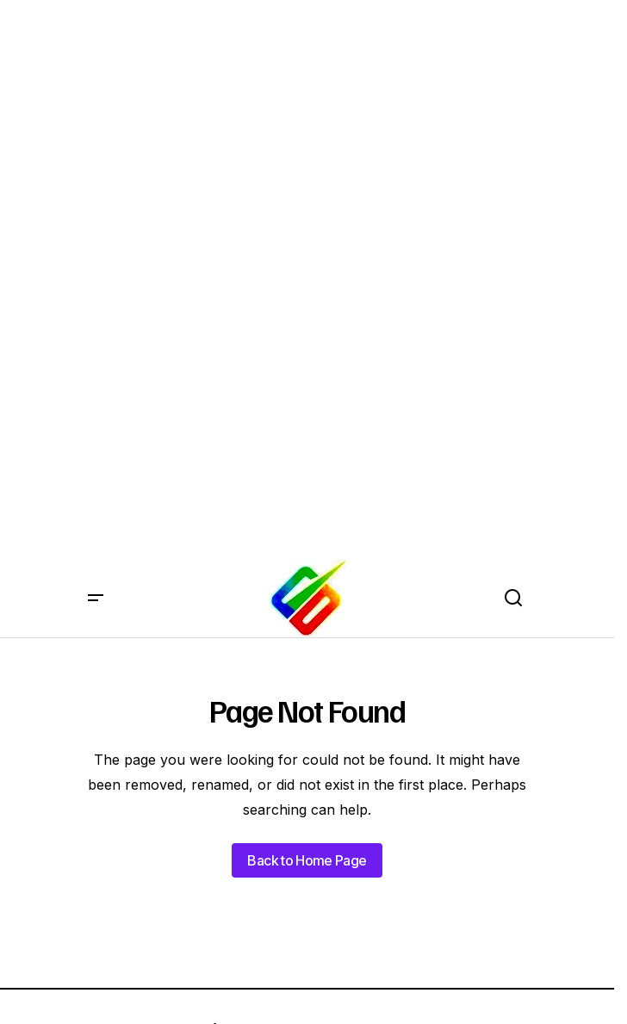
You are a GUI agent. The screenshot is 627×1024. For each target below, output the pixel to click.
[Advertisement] (222, 120)
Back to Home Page (306, 860)
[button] (95, 598)
